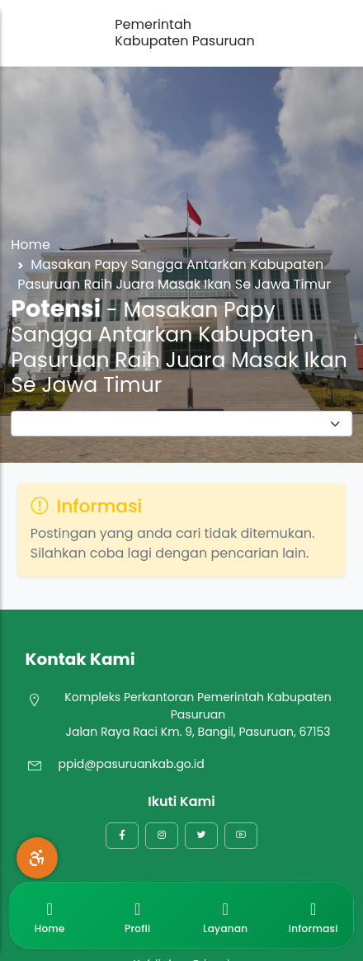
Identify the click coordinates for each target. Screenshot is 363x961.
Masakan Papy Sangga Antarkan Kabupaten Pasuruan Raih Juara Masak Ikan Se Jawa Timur (174, 274)
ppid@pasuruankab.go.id (131, 764)
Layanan (225, 914)
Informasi (313, 914)
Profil (138, 914)
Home (30, 244)
